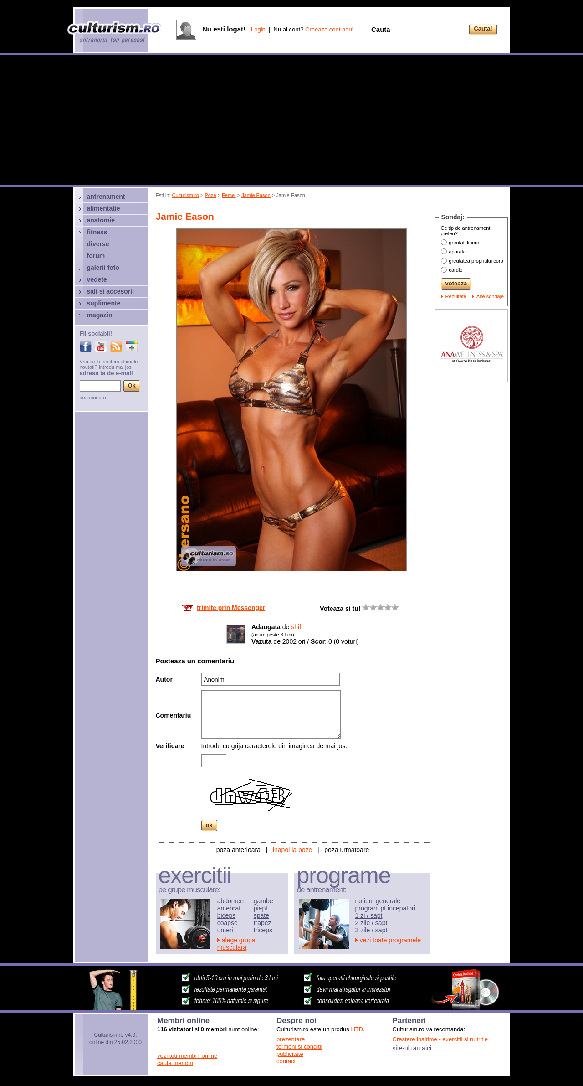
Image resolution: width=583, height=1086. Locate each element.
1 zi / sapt (369, 915)
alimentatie (103, 208)
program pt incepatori (385, 908)
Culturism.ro (185, 195)
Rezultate (455, 296)
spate (261, 915)
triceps (263, 930)
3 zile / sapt (371, 930)
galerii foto (103, 267)
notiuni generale (378, 901)
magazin (100, 315)
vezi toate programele (390, 940)
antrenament (106, 196)
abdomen (230, 901)
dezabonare (93, 397)
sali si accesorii (110, 291)
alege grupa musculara (236, 943)
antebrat (228, 908)
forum (96, 255)
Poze (210, 195)
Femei (229, 195)
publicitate (289, 1053)
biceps (226, 915)
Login (258, 29)
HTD (357, 1029)
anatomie (101, 220)
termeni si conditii (299, 1046)
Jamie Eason (256, 195)
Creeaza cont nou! (329, 29)
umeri (225, 930)
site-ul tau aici (412, 1048)
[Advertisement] (291, 121)
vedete (97, 279)
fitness (97, 232)
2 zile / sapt (371, 922)
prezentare (290, 1039)
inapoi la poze (292, 849)
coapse (227, 922)
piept (260, 908)
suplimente (104, 303)
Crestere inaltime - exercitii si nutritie (440, 1039)
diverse (98, 244)
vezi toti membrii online (187, 1055)
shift (297, 627)
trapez (262, 922)
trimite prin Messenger (231, 607)
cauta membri (175, 1063)
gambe (263, 901)
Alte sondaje (490, 296)
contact (286, 1061)
